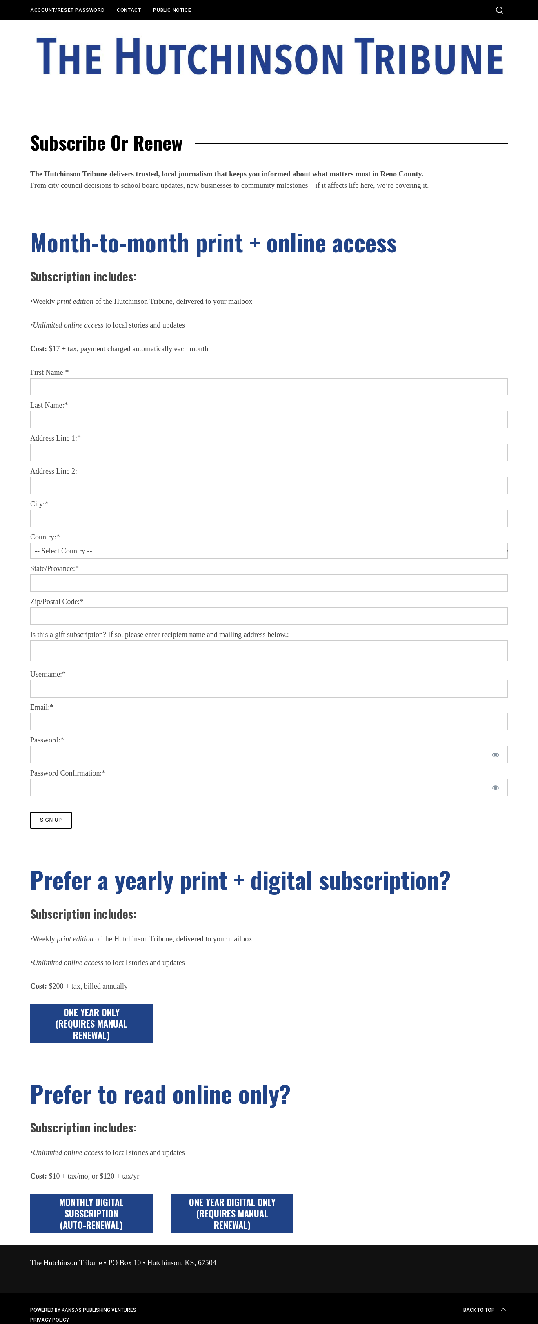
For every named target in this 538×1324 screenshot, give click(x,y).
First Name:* (49, 372)
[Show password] (496, 754)
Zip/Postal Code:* (57, 601)
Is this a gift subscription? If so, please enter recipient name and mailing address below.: (159, 635)
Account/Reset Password (67, 10)
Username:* (48, 674)
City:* (39, 504)
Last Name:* (49, 405)
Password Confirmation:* (68, 773)
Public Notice (172, 10)
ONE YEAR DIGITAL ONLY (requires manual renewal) (232, 1216)
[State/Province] (269, 583)
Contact (129, 10)
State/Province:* (54, 568)
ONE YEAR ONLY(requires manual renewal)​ (91, 1026)
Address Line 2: (53, 471)
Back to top (485, 1312)
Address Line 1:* (55, 438)
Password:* (47, 740)
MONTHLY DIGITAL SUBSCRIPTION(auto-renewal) (91, 1216)
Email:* (41, 707)
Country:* (45, 537)
